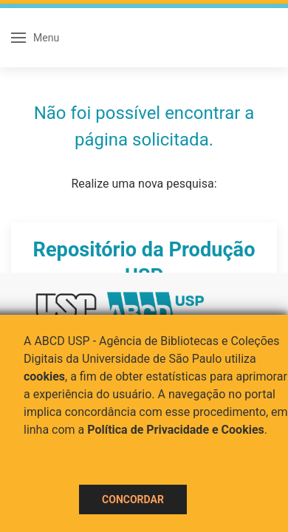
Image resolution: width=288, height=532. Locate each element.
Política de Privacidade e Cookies (175, 430)
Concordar (133, 499)
